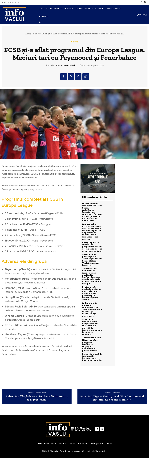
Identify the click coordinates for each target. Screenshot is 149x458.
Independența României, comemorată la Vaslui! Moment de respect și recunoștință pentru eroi (92, 308)
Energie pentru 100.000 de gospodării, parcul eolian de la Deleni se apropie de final (92, 246)
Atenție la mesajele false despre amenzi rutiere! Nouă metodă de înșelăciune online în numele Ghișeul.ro (92, 325)
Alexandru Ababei (65, 65)
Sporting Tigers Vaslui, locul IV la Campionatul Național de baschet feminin (112, 398)
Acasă (28, 33)
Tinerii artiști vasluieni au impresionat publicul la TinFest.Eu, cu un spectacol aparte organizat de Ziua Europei (91, 274)
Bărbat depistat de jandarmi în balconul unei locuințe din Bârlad (92, 355)
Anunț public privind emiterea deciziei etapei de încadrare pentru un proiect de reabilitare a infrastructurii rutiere (91, 231)
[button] (40, 22)
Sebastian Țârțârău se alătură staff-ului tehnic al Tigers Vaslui (37, 398)
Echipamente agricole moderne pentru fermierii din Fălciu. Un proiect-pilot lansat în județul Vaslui (91, 292)
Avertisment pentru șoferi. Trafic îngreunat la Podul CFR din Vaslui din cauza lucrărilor (92, 259)
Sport (36, 33)
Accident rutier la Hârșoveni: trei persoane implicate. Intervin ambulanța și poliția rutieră (91, 342)
